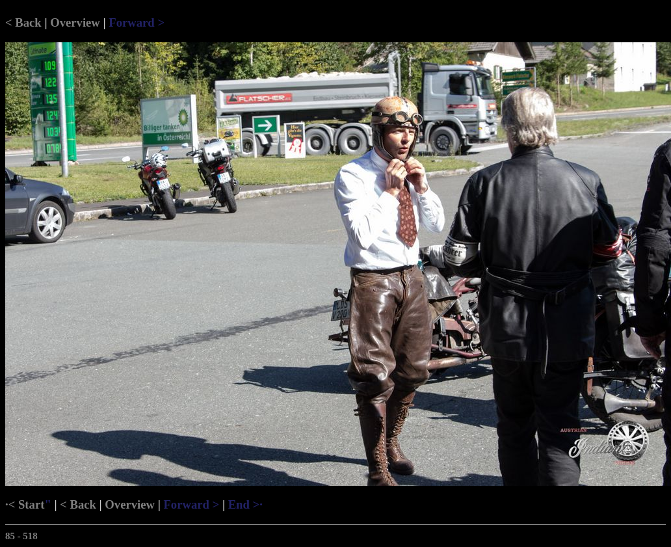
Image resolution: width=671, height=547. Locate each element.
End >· (245, 504)
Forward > (136, 22)
